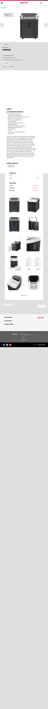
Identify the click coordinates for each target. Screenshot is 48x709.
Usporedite (6, 44)
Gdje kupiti (6, 63)
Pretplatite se (24, 339)
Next (46, 25)
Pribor (5, 66)
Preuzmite (35, 185)
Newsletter (14, 334)
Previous (2, 25)
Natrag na (4, 7)
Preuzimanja (11, 66)
